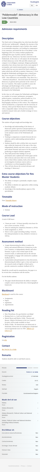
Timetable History (11, 200)
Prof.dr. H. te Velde (32, 372)
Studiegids (34, 2)
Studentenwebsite (13, 466)
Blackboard (5, 294)
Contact (29, 466)
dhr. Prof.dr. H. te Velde (9, 349)
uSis (5, 340)
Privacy (23, 466)
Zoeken (21, 10)
